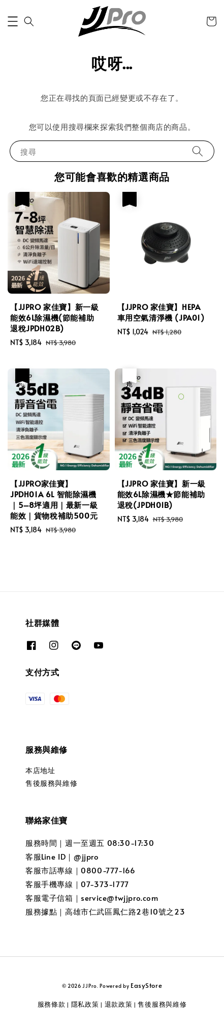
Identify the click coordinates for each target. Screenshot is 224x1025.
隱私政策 (85, 1004)
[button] (13, 21)
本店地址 (40, 770)
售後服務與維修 (51, 783)
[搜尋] (197, 151)
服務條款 (52, 1004)
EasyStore (146, 985)
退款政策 (119, 1004)
